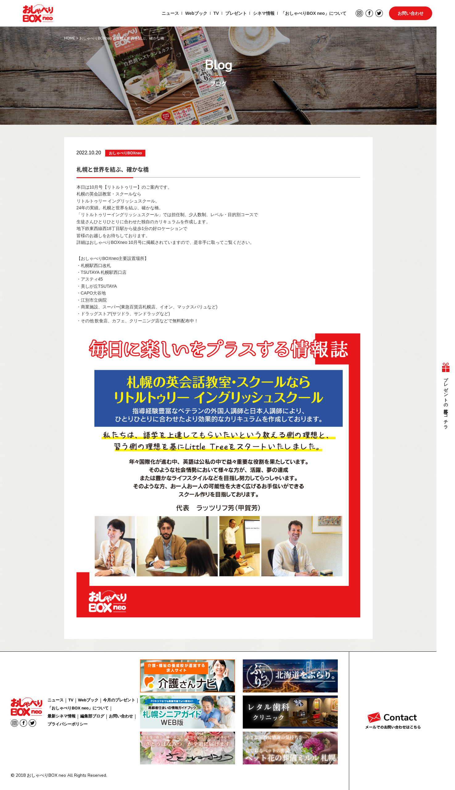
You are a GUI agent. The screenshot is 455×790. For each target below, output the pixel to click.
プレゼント (235, 14)
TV (215, 14)
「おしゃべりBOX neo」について (312, 14)
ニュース (169, 14)
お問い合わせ (411, 14)
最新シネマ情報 (62, 716)
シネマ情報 (262, 14)
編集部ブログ (92, 716)
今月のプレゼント (119, 700)
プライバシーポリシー (68, 724)
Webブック (195, 14)
